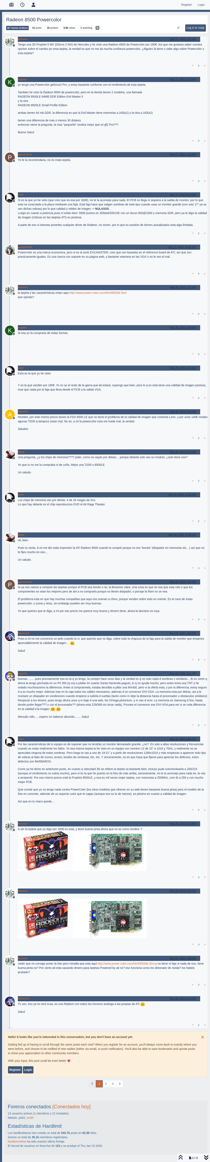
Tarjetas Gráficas (17, 28)
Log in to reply (195, 27)
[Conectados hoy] (71, 1106)
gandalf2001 (25, 247)
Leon (21, 194)
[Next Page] (119, 1083)
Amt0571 (23, 411)
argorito (22, 673)
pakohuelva (25, 154)
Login (28, 1069)
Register (15, 1069)
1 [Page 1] (99, 1083)
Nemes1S (23, 633)
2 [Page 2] (106, 1083)
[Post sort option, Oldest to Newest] (178, 28)
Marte (21, 452)
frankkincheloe (17, 1141)
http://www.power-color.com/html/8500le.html (98, 292)
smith (30, 1117)
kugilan (22, 79)
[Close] (202, 1037)
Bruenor (23, 39)
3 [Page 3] (113, 1083)
